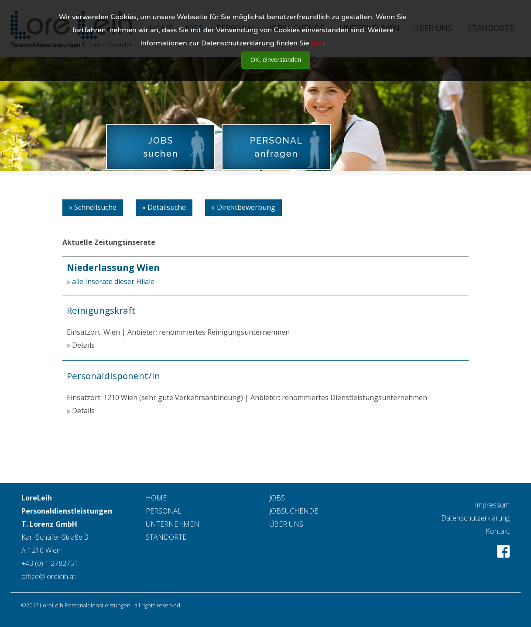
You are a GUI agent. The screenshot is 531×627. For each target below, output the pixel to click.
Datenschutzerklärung (475, 518)
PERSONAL (164, 511)
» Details (81, 345)
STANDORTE (166, 537)
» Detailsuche (164, 207)
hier (317, 37)
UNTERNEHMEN (172, 524)
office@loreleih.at (48, 576)
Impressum (492, 505)
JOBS (277, 498)
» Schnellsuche (92, 207)
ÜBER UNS (286, 524)
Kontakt (498, 531)
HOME (156, 498)
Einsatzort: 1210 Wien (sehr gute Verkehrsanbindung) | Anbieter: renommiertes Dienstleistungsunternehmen (265, 386)
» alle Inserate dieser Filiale (110, 281)
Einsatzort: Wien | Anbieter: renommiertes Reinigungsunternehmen (265, 320)
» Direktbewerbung (243, 207)
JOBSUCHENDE (293, 511)
